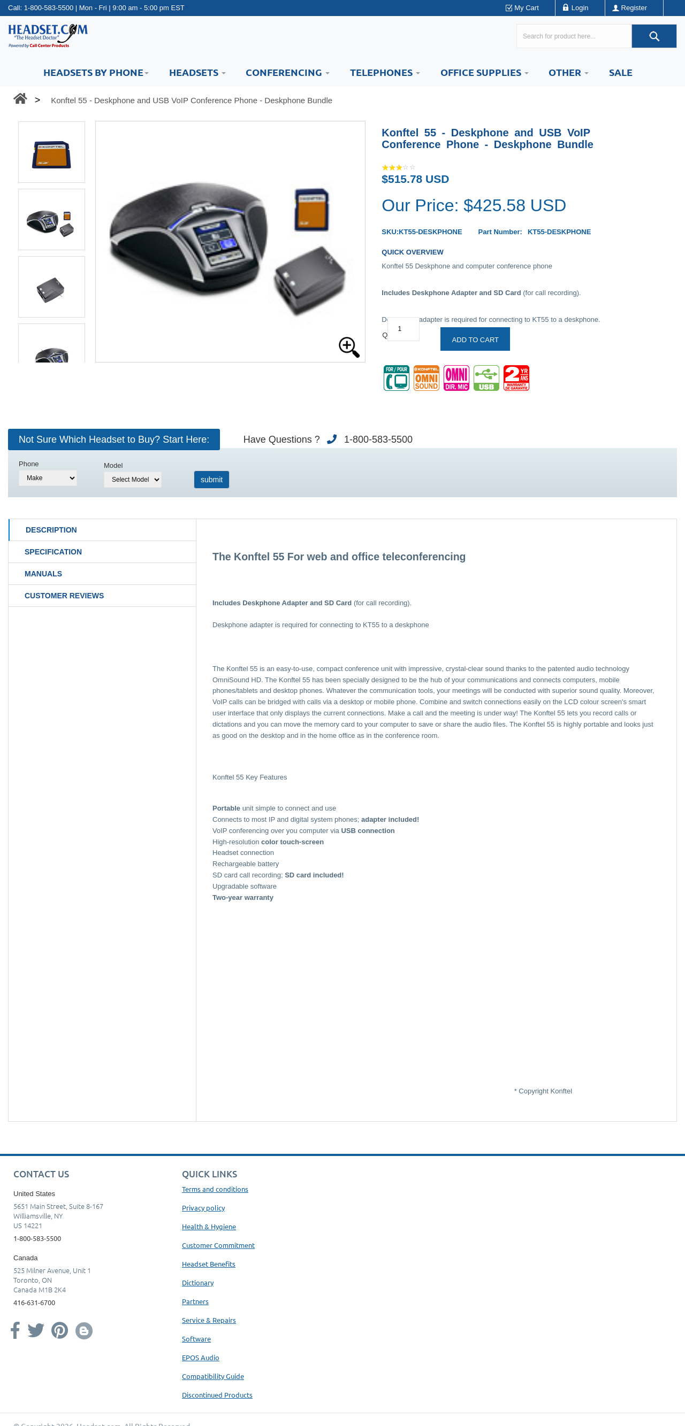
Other (569, 72)
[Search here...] (573, 36)
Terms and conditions (215, 1188)
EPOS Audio (200, 1357)
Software (196, 1338)
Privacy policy (203, 1207)
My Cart (526, 8)
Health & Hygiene (209, 1226)
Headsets (197, 72)
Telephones (385, 72)
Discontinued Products (217, 1394)
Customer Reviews (64, 595)
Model (113, 465)
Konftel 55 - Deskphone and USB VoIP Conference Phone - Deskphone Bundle (191, 100)
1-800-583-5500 (49, 8)
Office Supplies (484, 72)
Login (580, 8)
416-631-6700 (34, 1302)
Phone (29, 464)
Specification (53, 552)
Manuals (43, 573)
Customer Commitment (218, 1245)
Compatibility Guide (213, 1376)
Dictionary (198, 1282)
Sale (621, 72)
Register (634, 8)
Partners (195, 1301)
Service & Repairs (209, 1319)
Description (51, 530)
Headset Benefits (208, 1263)
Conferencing (288, 72)
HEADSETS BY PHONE (96, 72)
